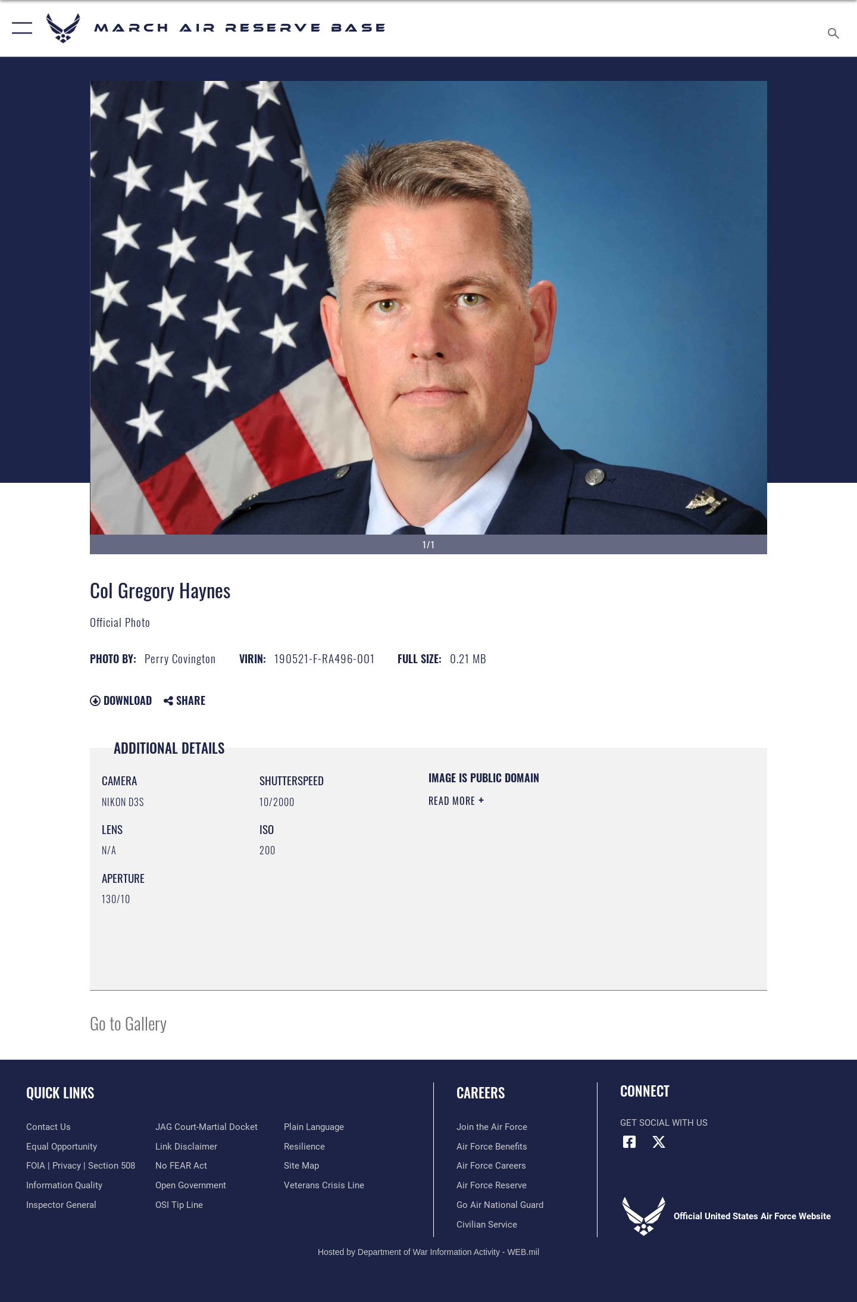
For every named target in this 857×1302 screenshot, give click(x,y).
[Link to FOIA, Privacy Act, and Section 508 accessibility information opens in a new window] (80, 1165)
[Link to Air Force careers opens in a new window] (491, 1165)
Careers (480, 1092)
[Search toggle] (835, 28)
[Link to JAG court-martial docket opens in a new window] (206, 1127)
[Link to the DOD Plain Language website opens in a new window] (314, 1127)
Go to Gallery (128, 1022)
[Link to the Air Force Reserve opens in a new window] (491, 1185)
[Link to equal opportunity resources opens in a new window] (61, 1146)
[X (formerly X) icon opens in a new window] (659, 1142)
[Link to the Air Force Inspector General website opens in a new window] (61, 1205)
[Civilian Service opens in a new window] (486, 1224)
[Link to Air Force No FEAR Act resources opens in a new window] (181, 1165)
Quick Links (60, 1092)
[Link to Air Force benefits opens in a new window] (491, 1146)
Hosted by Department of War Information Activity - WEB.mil (428, 1252)
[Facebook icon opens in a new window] (629, 1142)
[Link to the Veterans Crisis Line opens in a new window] (324, 1185)
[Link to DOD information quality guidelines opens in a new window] (64, 1185)
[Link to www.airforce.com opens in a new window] (491, 1127)
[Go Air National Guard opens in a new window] (499, 1205)
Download (121, 700)
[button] (19, 28)
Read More (453, 801)
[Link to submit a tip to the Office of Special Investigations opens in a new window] (179, 1205)
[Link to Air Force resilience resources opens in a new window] (304, 1146)
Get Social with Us (664, 1122)
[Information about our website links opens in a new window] (186, 1146)
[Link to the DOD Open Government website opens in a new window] (190, 1185)
